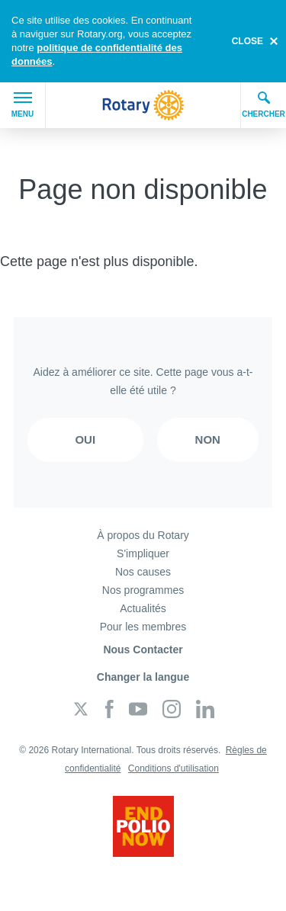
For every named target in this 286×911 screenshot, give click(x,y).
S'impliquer (143, 553)
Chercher (263, 104)
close (247, 41)
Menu (22, 105)
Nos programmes (143, 590)
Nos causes (143, 572)
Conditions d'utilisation (173, 768)
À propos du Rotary (143, 535)
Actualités (143, 608)
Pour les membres (143, 627)
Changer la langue (143, 677)
